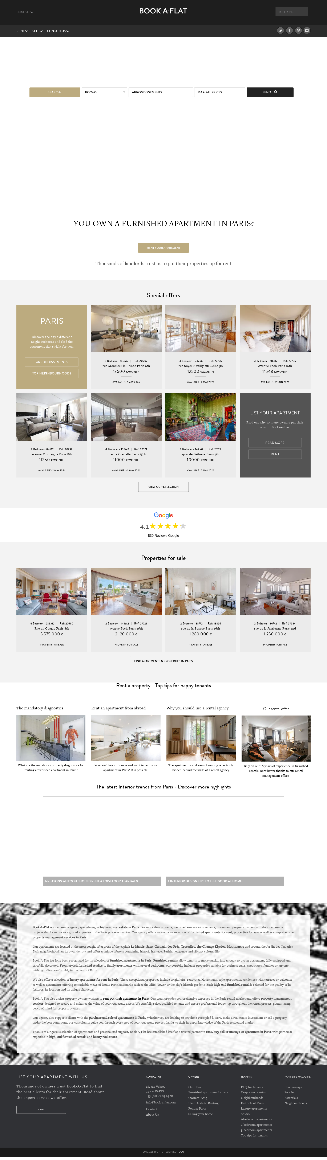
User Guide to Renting (203, 1106)
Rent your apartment (163, 247)
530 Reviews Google (163, 536)
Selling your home (200, 1117)
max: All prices (210, 92)
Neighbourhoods (252, 1100)
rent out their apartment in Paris (126, 1001)
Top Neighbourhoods (51, 373)
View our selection (163, 487)
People (289, 1095)
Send (270, 92)
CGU (181, 1155)
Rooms (91, 92)
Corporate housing (253, 1095)
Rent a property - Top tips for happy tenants (163, 687)
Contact (151, 1112)
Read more (275, 443)
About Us (152, 1117)
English (24, 12)
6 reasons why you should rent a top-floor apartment (92, 884)
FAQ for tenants (252, 1090)
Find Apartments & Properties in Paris (163, 662)
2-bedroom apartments (256, 1127)
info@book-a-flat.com (161, 1105)
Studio (245, 1117)
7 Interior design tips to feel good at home (205, 884)
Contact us (58, 31)
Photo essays (293, 1090)
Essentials (291, 1100)
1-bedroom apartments (256, 1122)
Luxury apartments (254, 1111)
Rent (22, 31)
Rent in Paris (197, 1111)
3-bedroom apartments (256, 1133)
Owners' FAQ (197, 1100)
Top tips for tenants (254, 1138)
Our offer (194, 1090)
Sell (37, 31)
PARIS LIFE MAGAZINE (297, 1080)
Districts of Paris (252, 1106)
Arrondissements (147, 92)
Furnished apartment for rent (208, 1095)
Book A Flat (163, 14)
